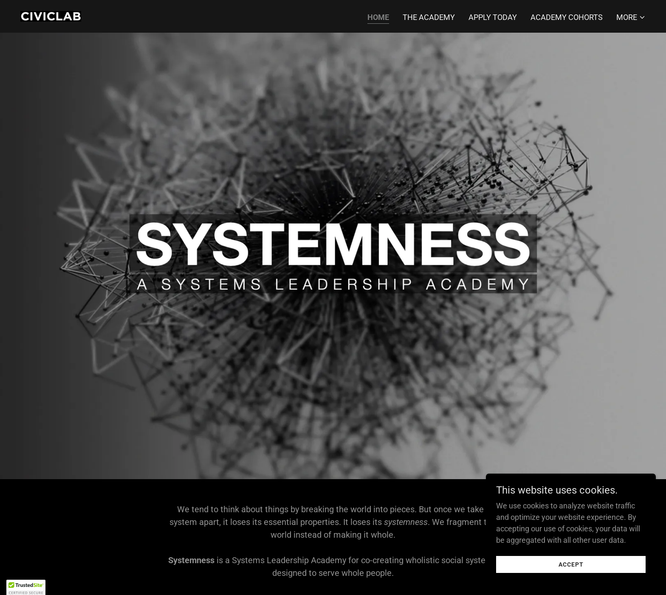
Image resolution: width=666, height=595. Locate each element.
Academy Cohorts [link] (567, 17)
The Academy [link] (429, 17)
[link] (50, 15)
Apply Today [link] (492, 17)
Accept (571, 581)
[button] (631, 17)
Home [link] (378, 17)
